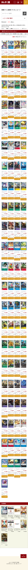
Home (2, 28)
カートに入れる (4, 76)
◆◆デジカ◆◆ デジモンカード (12, 28)
